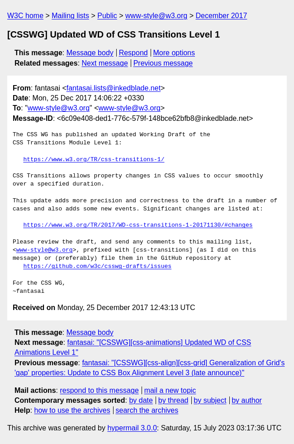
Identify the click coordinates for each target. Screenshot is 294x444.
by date (140, 400)
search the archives (147, 410)
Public (107, 15)
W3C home (25, 15)
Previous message (163, 63)
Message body (90, 53)
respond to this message (99, 390)
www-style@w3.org (156, 15)
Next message (105, 63)
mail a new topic (170, 390)
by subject (210, 400)
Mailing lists (70, 15)
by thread (173, 400)
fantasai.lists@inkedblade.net (113, 88)
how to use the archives (72, 410)
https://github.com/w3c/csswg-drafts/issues (97, 267)
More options (174, 53)
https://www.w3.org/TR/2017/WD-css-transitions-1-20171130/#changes (137, 225)
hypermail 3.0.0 (131, 428)
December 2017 (221, 15)
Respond (133, 53)
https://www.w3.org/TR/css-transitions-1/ (93, 160)
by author (247, 400)
